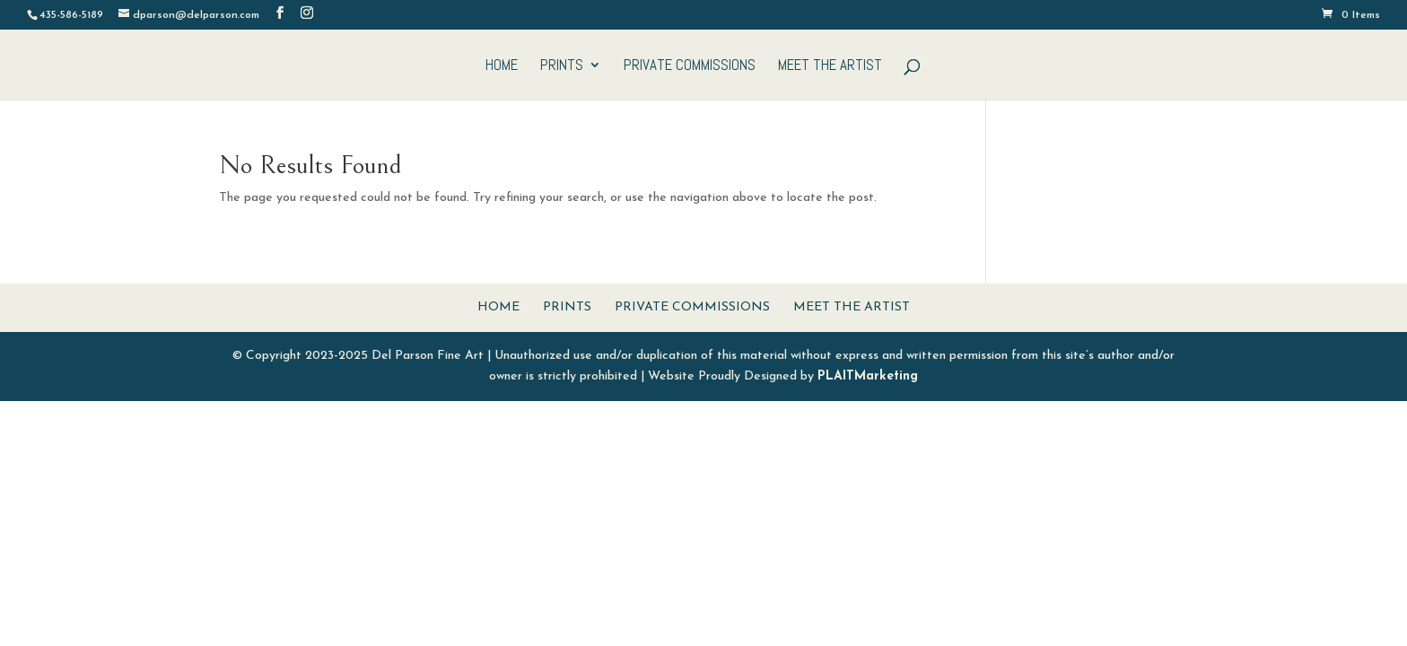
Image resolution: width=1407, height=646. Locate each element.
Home (501, 66)
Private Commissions (690, 66)
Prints (561, 66)
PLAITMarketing (867, 376)
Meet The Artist (830, 66)
